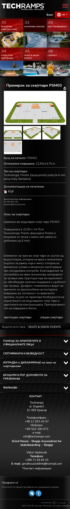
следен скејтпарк (51, 317)
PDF (11, 192)
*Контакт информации (36, 468)
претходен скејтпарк (18, 317)
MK (63, 15)
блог (49, 15)
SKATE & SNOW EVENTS (44, 327)
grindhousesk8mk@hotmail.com (42, 464)
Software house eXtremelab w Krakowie (60, 502)
